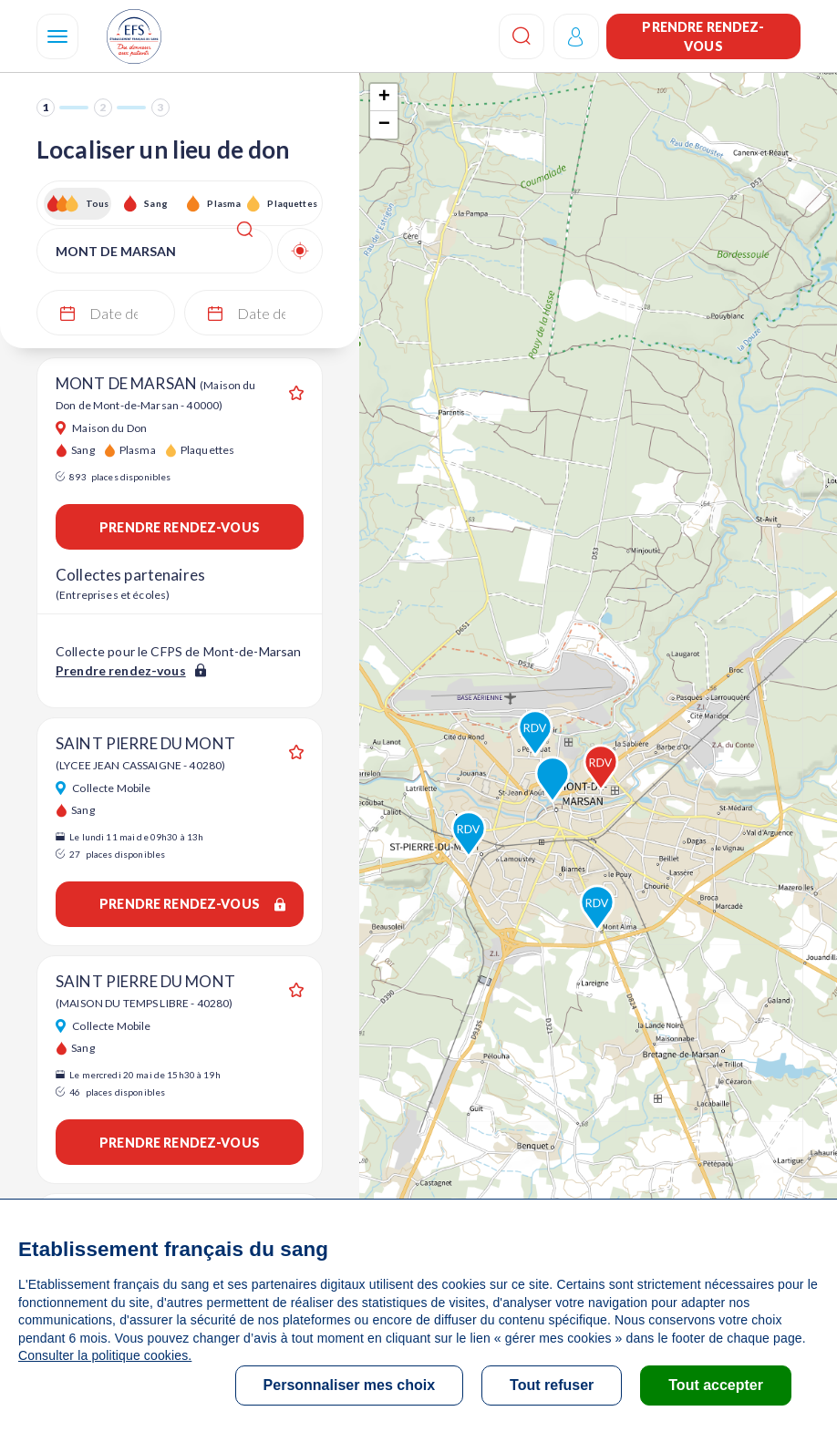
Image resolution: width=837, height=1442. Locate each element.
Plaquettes (291, 203)
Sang (156, 203)
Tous (97, 203)
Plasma (224, 203)
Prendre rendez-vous (703, 36)
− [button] (384, 125)
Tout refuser (552, 1385)
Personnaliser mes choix (350, 1385)
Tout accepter (715, 1385)
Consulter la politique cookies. (104, 1355)
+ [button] (384, 97)
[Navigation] (57, 36)
